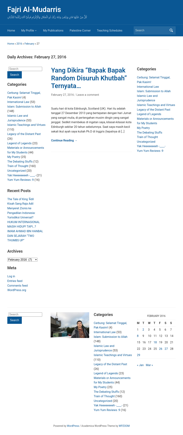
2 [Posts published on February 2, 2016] (143, 329)
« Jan (140, 365)
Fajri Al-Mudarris (34, 9)
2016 (19, 43)
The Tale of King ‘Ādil (20, 199)
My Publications (53, 30)
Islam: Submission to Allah (24, 106)
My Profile (27, 30)
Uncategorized (16, 170)
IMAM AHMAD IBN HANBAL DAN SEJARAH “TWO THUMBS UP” (25, 235)
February (29, 43)
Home (11, 30)
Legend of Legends (19, 143)
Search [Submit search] (171, 30)
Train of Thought (17, 166)
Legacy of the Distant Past (24, 134)
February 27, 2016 (63, 94)
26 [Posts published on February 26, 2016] (160, 349)
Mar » (149, 365)
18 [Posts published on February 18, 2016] (155, 342)
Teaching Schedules (109, 30)
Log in (11, 276)
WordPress (73, 425)
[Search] (151, 30)
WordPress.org (16, 290)
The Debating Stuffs (20, 161)
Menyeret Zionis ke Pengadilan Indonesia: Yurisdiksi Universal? (21, 213)
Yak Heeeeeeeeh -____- (21, 175)
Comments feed (17, 285)
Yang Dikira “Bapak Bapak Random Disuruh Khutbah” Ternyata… (89, 78)
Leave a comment (87, 94)
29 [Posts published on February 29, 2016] (138, 355)
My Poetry (13, 157)
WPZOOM (124, 425)
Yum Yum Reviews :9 (20, 180)
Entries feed (15, 281)
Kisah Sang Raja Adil (20, 203)
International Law (18, 102)
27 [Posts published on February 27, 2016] (166, 349)
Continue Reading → (64, 140)
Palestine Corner (80, 30)
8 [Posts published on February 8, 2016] (138, 336)
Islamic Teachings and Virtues (26, 125)
